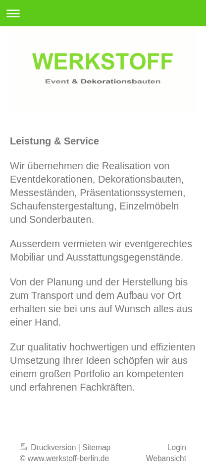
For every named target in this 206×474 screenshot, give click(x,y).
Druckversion (49, 447)
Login (176, 447)
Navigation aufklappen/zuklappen (103, 13)
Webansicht (166, 458)
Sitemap (96, 447)
